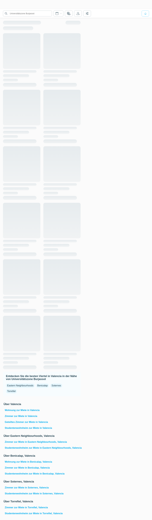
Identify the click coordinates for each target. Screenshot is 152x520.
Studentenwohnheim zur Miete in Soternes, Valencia (34, 493)
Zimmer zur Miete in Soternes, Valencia (27, 487)
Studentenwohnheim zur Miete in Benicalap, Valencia (35, 473)
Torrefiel (11, 391)
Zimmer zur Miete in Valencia (21, 416)
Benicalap (42, 385)
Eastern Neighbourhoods (20, 385)
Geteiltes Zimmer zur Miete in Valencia (26, 422)
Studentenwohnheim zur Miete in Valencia (28, 428)
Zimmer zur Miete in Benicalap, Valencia (27, 467)
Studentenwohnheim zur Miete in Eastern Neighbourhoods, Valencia (42, 448)
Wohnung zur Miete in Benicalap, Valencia (28, 462)
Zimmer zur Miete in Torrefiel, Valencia (26, 507)
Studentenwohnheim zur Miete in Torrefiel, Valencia (34, 513)
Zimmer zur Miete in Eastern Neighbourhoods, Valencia (36, 442)
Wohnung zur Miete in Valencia (22, 410)
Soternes (56, 385)
